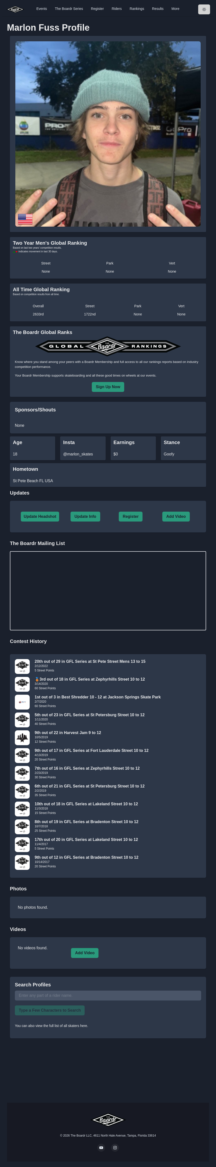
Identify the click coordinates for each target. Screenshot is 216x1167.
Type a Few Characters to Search (50, 1010)
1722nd (90, 314)
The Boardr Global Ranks (42, 332)
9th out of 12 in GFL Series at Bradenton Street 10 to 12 (86, 857)
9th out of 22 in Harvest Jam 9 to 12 (68, 733)
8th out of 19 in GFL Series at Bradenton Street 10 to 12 (86, 822)
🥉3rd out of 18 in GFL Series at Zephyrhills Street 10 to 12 (90, 679)
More (175, 9)
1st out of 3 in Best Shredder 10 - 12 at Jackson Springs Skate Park (98, 697)
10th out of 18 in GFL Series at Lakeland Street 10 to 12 (86, 804)
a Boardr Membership (97, 362)
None (46, 271)
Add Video (176, 516)
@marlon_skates (78, 454)
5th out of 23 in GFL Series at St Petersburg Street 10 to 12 (89, 715)
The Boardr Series (69, 9)
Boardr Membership (36, 375)
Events (41, 9)
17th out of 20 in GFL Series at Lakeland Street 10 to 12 (86, 839)
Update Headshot (40, 516)
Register (97, 9)
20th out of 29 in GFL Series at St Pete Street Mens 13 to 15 (90, 661)
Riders (117, 9)
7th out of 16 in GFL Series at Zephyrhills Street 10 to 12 (87, 768)
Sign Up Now (108, 387)
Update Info (85, 516)
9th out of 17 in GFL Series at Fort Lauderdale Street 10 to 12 (91, 750)
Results (158, 9)
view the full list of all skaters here (61, 1026)
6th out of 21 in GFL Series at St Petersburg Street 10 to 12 (89, 786)
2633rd (38, 314)
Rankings (137, 9)
